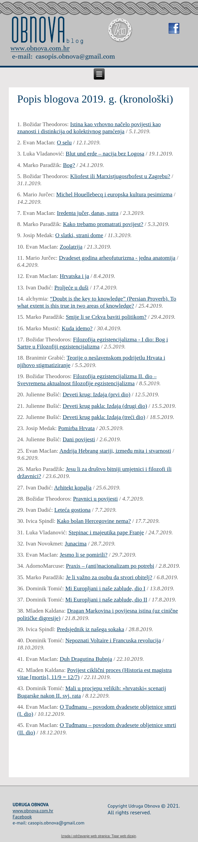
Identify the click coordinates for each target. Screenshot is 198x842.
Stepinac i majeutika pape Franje (106, 532)
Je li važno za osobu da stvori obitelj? (109, 577)
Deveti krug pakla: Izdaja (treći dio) (104, 417)
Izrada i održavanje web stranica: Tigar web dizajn (98, 836)
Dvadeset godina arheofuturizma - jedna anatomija (117, 258)
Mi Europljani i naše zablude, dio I (105, 588)
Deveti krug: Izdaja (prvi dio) (96, 394)
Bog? (69, 165)
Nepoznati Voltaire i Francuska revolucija (113, 640)
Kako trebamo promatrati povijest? (103, 224)
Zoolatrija (71, 247)
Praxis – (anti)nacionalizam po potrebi (110, 566)
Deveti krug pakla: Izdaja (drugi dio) (105, 406)
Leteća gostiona (72, 510)
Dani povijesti (79, 439)
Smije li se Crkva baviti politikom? (106, 317)
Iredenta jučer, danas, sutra (87, 213)
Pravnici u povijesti (95, 499)
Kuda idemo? (77, 328)
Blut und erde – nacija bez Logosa (105, 153)
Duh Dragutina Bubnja (86, 659)
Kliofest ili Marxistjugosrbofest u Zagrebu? (120, 176)
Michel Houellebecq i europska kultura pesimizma (114, 194)
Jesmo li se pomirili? (83, 555)
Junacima (76, 543)
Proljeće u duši (71, 287)
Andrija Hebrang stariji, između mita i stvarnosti (115, 451)
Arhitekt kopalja (72, 487)
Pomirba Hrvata (76, 428)
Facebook (22, 817)
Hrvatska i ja (74, 276)
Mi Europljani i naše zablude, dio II (106, 599)
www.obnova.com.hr (33, 811)
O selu (64, 142)
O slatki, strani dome (79, 235)
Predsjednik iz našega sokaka (90, 629)
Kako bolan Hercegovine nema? (94, 521)
